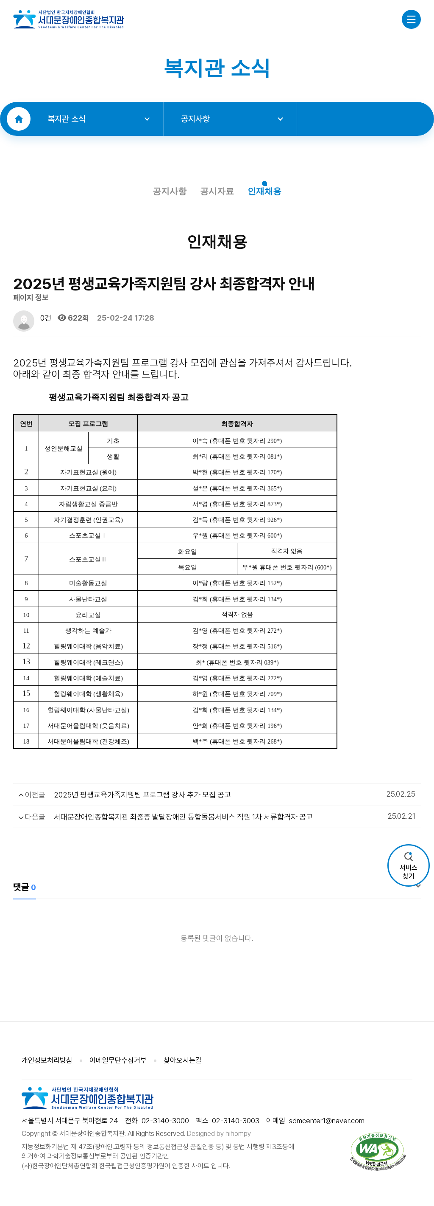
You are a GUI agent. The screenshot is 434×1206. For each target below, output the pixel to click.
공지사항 (232, 119)
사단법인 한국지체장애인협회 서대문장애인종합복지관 (68, 19)
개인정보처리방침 (47, 1061)
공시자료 (217, 191)
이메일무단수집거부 (118, 1061)
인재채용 (268, 191)
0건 (45, 319)
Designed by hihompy (219, 1135)
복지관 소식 (98, 119)
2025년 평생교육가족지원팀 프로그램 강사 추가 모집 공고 (142, 795)
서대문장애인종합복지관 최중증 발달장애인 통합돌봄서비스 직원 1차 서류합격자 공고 (183, 818)
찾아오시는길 (183, 1061)
